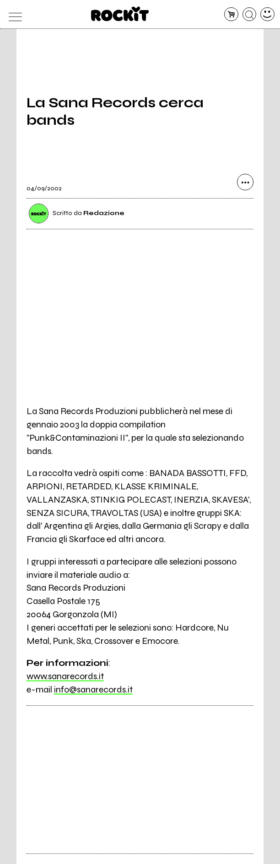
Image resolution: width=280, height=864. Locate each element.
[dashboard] (267, 14)
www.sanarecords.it (65, 676)
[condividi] (245, 182)
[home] (120, 13)
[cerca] (249, 14)
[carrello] (231, 14)
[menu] (12, 14)
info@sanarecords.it (93, 689)
